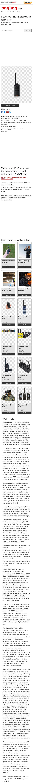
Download (8, 267)
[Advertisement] (16, 50)
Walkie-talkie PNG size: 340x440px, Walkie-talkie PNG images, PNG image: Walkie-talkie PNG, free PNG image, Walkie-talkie (16, 122)
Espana (14, 2)
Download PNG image (10, 105)
